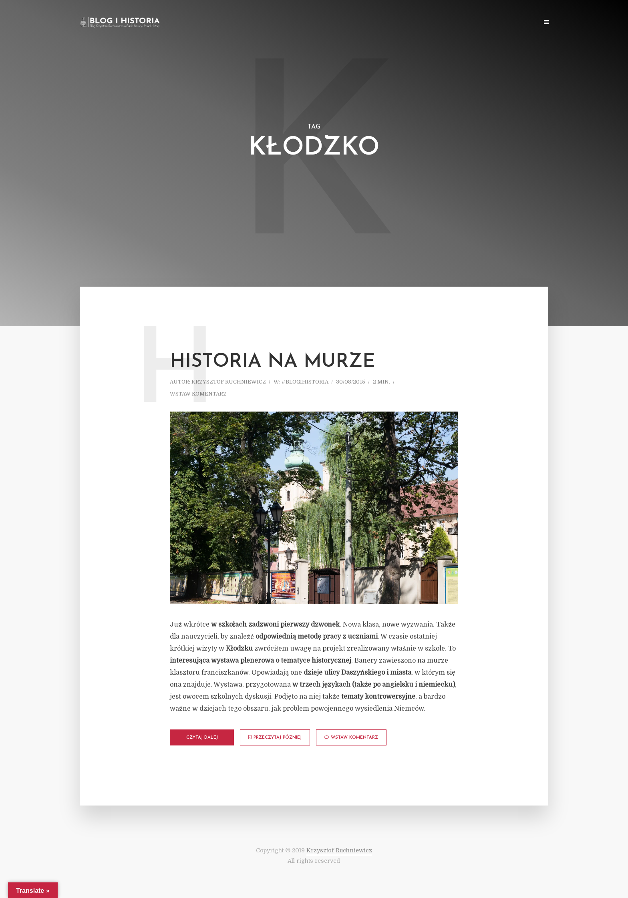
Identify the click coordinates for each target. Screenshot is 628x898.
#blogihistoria (305, 382)
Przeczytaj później (275, 737)
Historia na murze (272, 362)
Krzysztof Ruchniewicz (228, 382)
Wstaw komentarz (198, 394)
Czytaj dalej (202, 737)
